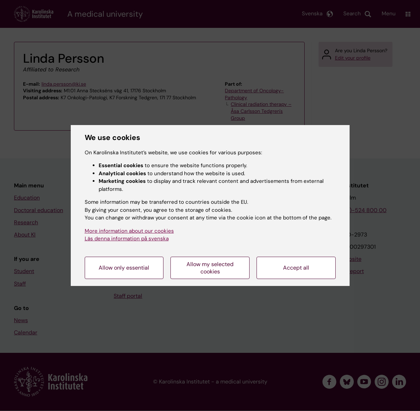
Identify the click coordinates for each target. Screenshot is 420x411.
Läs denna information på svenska (127, 238)
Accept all (296, 267)
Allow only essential (124, 267)
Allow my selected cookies (210, 268)
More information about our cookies (129, 230)
